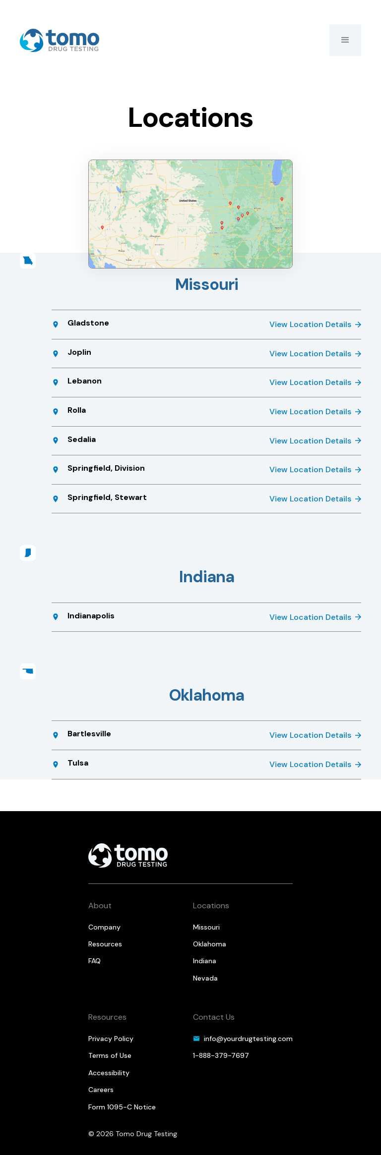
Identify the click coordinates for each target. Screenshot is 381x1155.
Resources (105, 943)
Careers (101, 1089)
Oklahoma (209, 943)
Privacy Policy (110, 1038)
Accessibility (108, 1072)
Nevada (205, 978)
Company (104, 927)
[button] (345, 40)
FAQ (94, 960)
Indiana (204, 960)
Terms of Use (109, 1055)
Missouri (206, 927)
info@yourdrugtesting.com (248, 1038)
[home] (59, 40)
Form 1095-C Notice (122, 1106)
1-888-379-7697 (221, 1055)
